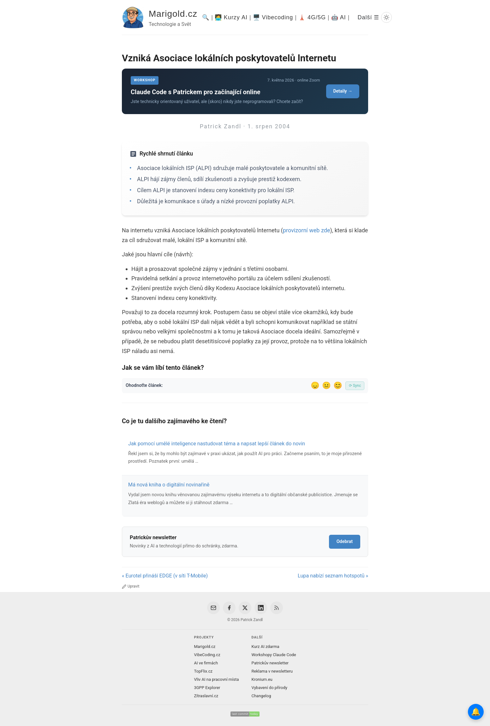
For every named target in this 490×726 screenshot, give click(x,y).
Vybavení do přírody (269, 687)
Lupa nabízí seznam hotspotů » (333, 576)
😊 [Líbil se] (337, 385)
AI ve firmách (206, 663)
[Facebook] (229, 607)
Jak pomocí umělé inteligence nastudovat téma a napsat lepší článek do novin (216, 444)
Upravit (130, 586)
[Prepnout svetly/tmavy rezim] (386, 17)
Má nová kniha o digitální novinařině (168, 485)
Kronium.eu (262, 679)
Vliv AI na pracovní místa (216, 679)
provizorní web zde (306, 230)
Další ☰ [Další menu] (368, 17)
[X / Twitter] (245, 607)
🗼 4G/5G (312, 17)
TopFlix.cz (203, 671)
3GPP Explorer (207, 687)
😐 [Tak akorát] (326, 385)
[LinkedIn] (260, 607)
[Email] (213, 607)
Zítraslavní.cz (206, 695)
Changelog (261, 695)
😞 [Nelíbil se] (315, 385)
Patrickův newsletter (270, 663)
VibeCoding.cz (207, 654)
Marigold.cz (173, 14)
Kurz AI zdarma (265, 646)
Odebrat (345, 541)
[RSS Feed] (276, 607)
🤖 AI (338, 17)
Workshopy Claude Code (274, 654)
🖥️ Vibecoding (273, 17)
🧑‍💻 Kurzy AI (231, 17)
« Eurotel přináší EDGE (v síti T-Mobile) (165, 576)
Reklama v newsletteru (272, 671)
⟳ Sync (355, 385)
